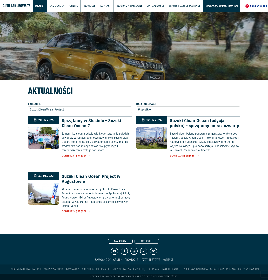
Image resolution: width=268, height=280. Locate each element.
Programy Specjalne (124, 6)
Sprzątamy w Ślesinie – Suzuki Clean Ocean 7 (91, 123)
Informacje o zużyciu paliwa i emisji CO (120, 269)
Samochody (56, 6)
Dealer (39, 6)
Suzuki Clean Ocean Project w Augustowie (91, 179)
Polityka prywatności (50, 269)
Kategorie (34, 104)
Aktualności (149, 6)
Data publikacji (146, 104)
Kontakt (102, 6)
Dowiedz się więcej (74, 155)
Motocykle (146, 241)
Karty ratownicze (248, 269)
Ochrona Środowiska (22, 269)
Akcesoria (87, 269)
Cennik (72, 6)
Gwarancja (72, 269)
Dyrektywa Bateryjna (195, 269)
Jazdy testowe (150, 260)
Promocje (87, 6)
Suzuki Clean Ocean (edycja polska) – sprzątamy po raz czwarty (204, 123)
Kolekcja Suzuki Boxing (212, 6)
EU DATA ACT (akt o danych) (164, 269)
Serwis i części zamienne (177, 6)
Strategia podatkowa (223, 269)
